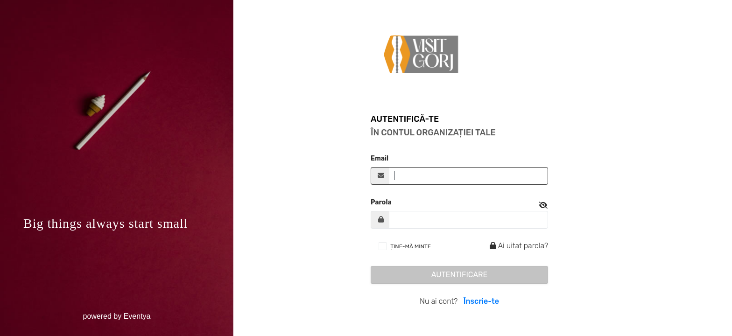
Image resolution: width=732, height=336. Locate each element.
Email (379, 158)
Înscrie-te (481, 301)
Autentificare (459, 274)
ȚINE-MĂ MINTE (410, 246)
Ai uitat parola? (517, 245)
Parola (381, 202)
